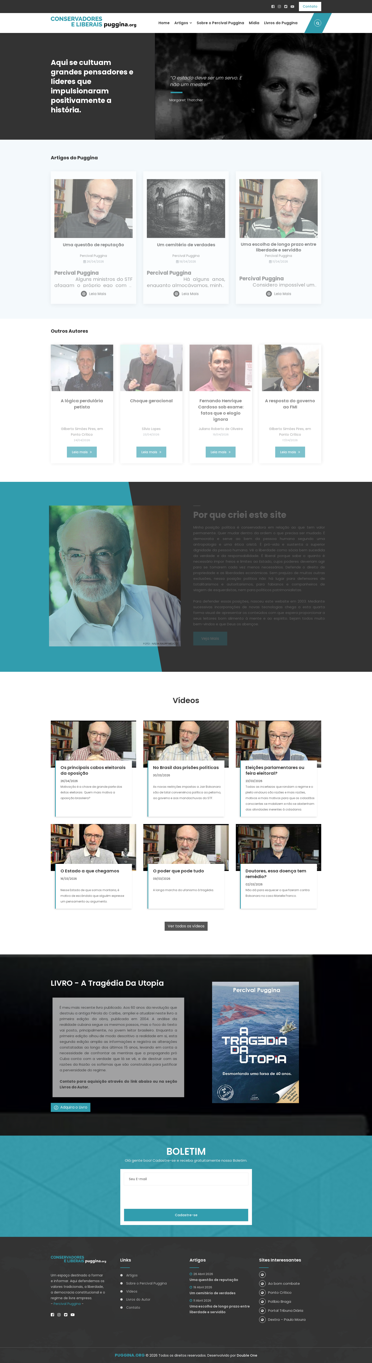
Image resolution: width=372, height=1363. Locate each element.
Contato (310, 6)
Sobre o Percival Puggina (220, 22)
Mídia (254, 22)
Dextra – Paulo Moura (282, 1319)
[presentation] (160, 1197)
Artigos (181, 22)
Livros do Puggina (281, 22)
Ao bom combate (279, 1283)
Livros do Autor (138, 1299)
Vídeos (131, 1291)
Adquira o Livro (70, 1107)
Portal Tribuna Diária (281, 1310)
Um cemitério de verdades (213, 1293)
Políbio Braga (275, 1301)
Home (164, 22)
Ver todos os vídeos (186, 926)
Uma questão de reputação (214, 1279)
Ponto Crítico (275, 1292)
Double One (247, 1355)
